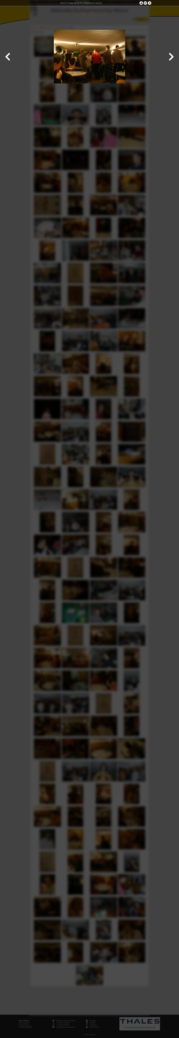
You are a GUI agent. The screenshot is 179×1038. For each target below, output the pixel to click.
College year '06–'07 (75, 3)
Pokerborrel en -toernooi (93, 3)
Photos (62, 3)
